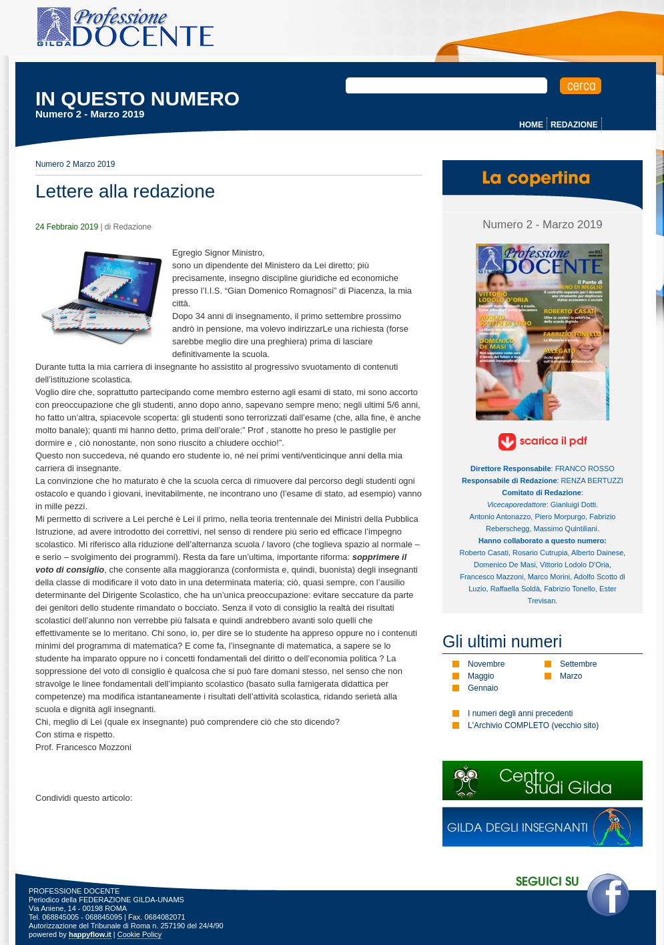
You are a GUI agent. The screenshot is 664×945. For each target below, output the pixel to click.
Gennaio (483, 688)
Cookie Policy (139, 934)
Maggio (481, 676)
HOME (531, 124)
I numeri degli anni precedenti (520, 713)
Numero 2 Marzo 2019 (75, 164)
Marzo (571, 676)
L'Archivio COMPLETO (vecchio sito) (533, 725)
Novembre (486, 664)
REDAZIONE (574, 124)
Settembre (578, 664)
